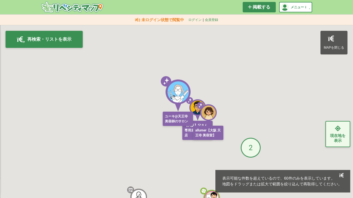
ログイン (195, 20)
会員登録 (211, 20)
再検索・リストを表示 (44, 39)
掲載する (259, 7)
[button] (196, 109)
